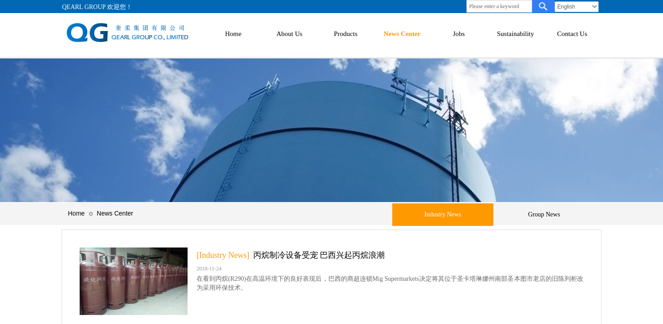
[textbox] (499, 6)
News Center (115, 213)
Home (76, 213)
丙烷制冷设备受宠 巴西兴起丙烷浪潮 (319, 255)
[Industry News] (223, 255)
